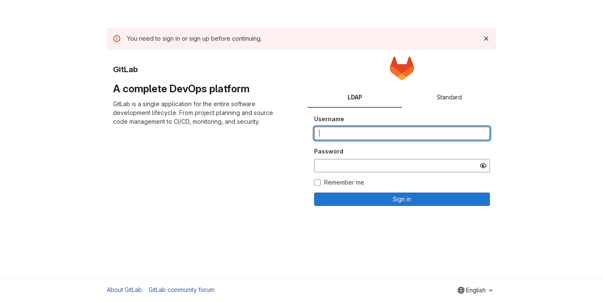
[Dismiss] (486, 39)
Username (329, 118)
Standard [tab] (449, 97)
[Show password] (483, 165)
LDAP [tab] (355, 97)
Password (328, 151)
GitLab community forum (181, 289)
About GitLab (124, 289)
